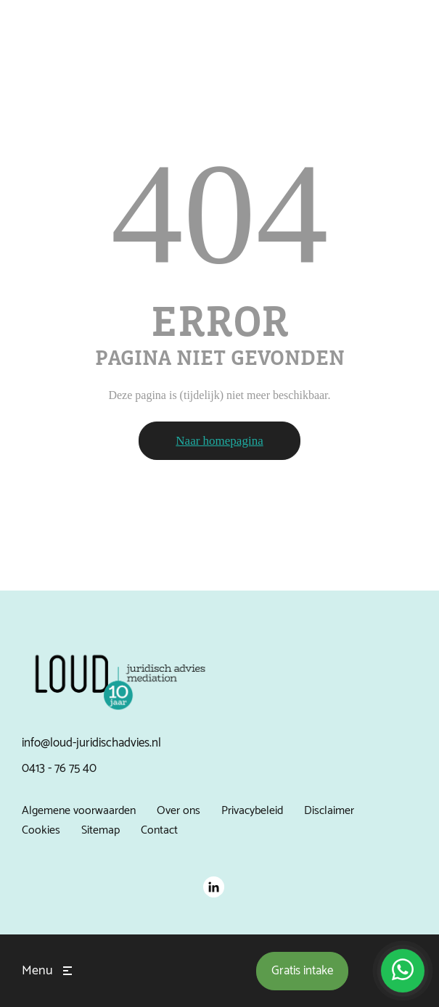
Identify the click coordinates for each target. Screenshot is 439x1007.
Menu (37, 971)
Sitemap (100, 830)
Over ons (178, 811)
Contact (159, 830)
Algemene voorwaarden (79, 811)
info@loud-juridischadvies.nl (91, 743)
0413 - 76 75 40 (59, 768)
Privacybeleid (252, 811)
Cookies (41, 830)
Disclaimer (329, 811)
